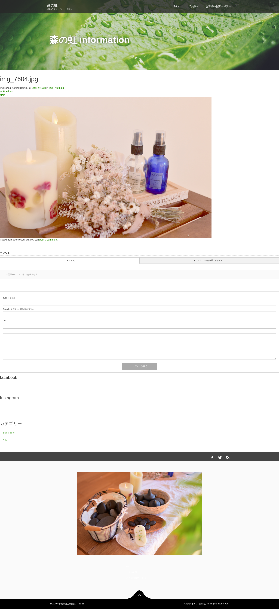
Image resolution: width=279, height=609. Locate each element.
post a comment (48, 239)
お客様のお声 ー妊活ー (218, 6)
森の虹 (52, 5)
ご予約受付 (192, 6)
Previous (6, 91)
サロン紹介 (9, 433)
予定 (5, 440)
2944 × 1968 (39, 87)
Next (4, 95)
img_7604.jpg (56, 87)
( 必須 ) (9, 298)
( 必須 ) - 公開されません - (18, 309)
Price (176, 6)
